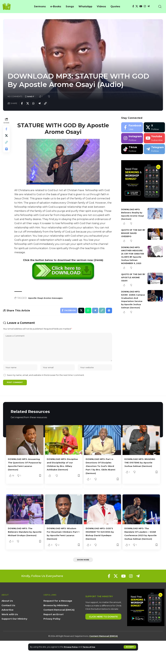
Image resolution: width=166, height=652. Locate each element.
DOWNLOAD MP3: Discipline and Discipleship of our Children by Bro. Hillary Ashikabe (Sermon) (62, 473)
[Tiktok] (132, 150)
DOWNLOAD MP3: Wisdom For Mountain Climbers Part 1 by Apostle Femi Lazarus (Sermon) (61, 542)
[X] (137, 6)
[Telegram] (148, 6)
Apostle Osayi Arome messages (47, 299)
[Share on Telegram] (42, 104)
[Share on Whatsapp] (35, 104)
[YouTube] (141, 6)
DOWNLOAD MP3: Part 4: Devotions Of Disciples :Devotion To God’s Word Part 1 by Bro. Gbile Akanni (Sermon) (102, 473)
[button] (129, 647)
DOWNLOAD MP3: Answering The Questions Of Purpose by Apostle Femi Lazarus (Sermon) (24, 473)
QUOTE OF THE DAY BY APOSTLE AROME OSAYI (133, 281)
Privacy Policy (71, 647)
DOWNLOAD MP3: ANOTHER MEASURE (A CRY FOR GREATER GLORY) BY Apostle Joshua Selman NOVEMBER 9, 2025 (133, 258)
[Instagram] (145, 6)
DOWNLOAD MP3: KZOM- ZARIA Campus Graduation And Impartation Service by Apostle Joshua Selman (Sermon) (132, 305)
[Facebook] (133, 6)
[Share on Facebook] (22, 104)
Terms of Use (91, 647)
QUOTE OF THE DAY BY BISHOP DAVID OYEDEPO (133, 233)
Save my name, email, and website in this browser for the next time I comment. (45, 381)
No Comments (15, 96)
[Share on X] (29, 104)
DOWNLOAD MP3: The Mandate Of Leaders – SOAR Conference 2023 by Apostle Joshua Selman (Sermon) (139, 542)
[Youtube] (154, 139)
